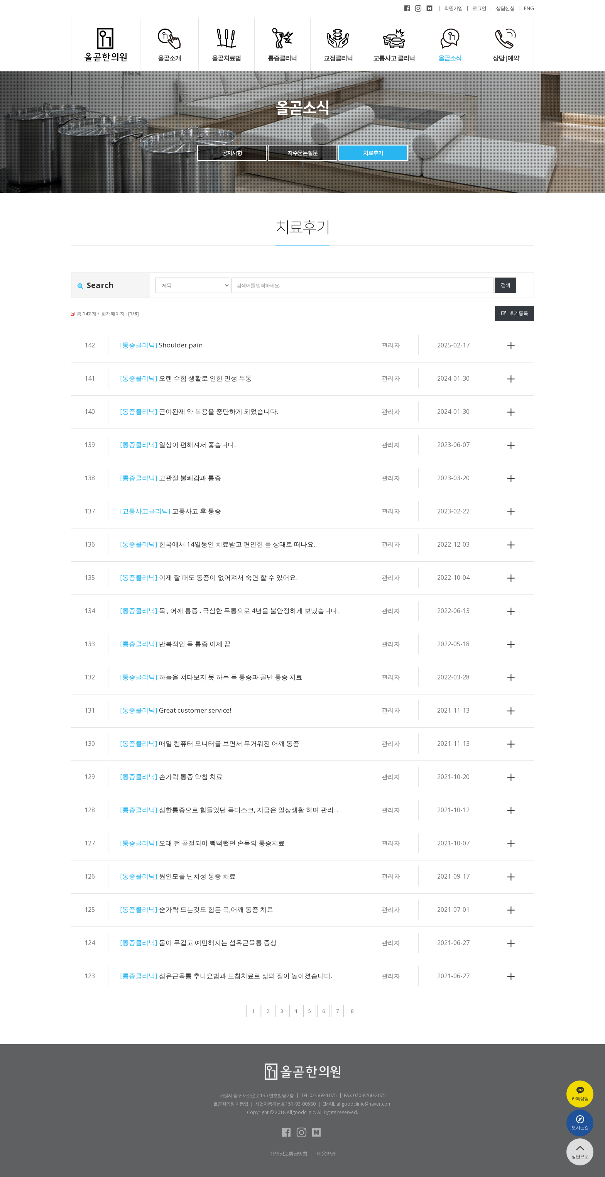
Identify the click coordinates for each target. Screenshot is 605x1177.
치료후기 (373, 152)
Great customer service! (186, 710)
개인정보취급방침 (288, 1153)
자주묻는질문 (302, 152)
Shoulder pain (168, 345)
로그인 (479, 8)
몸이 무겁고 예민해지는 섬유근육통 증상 (212, 942)
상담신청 (505, 8)
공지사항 (232, 152)
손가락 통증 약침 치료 (180, 776)
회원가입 (453, 8)
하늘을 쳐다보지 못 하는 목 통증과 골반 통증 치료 (227, 677)
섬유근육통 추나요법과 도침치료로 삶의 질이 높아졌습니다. (245, 975)
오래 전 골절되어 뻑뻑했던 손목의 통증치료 (217, 843)
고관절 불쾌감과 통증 (179, 477)
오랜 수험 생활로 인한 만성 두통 (197, 378)
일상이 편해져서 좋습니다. (188, 444)
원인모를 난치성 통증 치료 (188, 876)
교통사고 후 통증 (179, 511)
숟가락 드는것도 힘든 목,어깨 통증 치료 (210, 909)
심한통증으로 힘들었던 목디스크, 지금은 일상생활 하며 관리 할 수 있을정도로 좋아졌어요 (296, 809)
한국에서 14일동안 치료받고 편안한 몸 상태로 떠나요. (235, 544)
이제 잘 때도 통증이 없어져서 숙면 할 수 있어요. (225, 577)
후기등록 (514, 313)
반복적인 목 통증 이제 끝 (185, 643)
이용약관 (326, 1153)
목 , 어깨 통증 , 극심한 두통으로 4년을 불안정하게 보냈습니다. (249, 610)
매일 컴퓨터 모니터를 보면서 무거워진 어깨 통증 (225, 743)
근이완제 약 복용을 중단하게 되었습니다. (213, 411)
